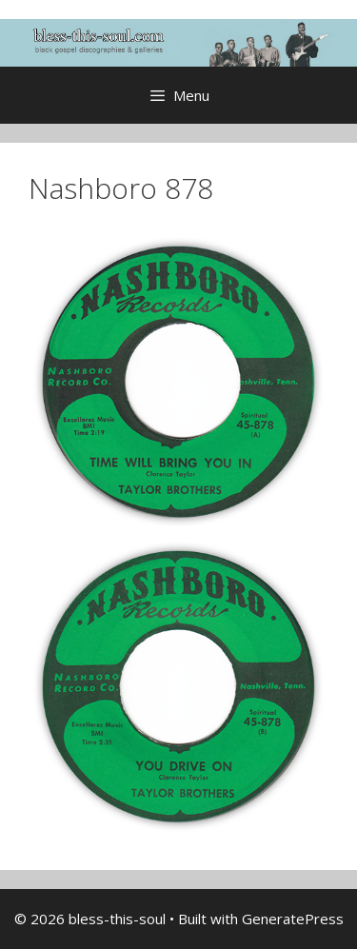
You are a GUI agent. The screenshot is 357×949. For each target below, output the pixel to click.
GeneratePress (293, 918)
